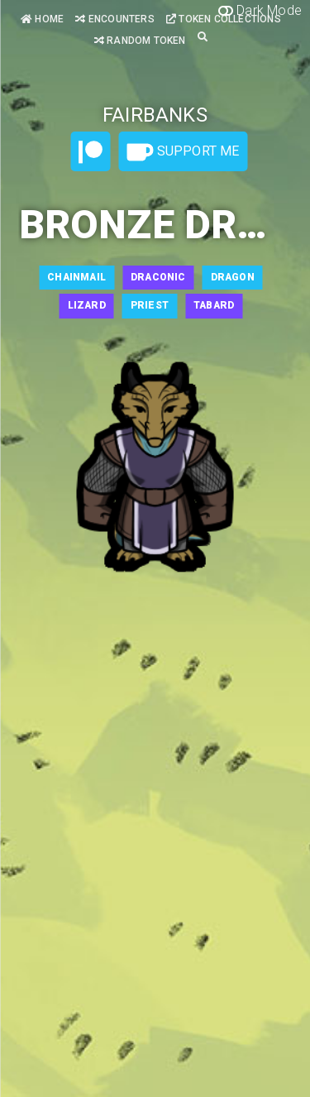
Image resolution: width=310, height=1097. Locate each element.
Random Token (140, 40)
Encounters (114, 19)
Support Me (182, 152)
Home (42, 19)
